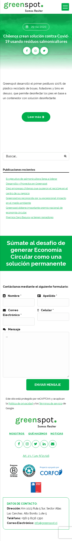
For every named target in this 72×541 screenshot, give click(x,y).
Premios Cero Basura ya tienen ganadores (29, 217)
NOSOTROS (17, 433)
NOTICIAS (56, 433)
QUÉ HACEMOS (37, 433)
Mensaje (11, 329)
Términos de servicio (50, 403)
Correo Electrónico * (19, 315)
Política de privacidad (20, 403)
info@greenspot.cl (46, 523)
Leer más (36, 117)
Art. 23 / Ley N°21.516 (36, 455)
